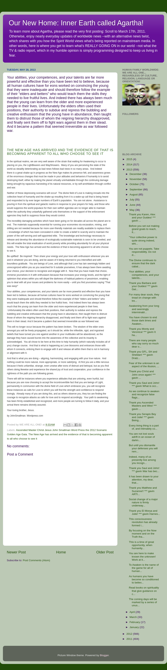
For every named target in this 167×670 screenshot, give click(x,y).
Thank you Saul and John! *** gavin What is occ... (144, 384)
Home (61, 552)
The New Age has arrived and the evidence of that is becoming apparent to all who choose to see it (60, 152)
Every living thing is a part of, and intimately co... (144, 427)
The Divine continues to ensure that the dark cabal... (142, 263)
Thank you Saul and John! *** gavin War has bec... (144, 470)
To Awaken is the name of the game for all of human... (144, 568)
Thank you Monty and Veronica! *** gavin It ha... (142, 332)
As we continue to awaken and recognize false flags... (144, 394)
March (133, 617)
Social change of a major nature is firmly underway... (143, 502)
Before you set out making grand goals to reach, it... (144, 229)
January (135, 627)
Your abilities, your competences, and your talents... (144, 274)
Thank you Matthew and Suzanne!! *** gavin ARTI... (143, 490)
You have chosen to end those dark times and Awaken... (143, 320)
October (135, 184)
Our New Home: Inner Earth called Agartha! (76, 23)
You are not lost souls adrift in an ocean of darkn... (142, 436)
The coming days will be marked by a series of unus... (143, 602)
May (132, 209)
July (132, 199)
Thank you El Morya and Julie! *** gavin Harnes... (144, 512)
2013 (129, 169)
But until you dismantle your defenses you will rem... (143, 448)
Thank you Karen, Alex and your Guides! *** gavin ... (142, 217)
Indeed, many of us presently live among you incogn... (142, 459)
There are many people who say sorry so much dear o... (144, 343)
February (135, 622)
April (133, 612)
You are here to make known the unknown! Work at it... (142, 556)
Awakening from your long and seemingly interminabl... (144, 309)
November (136, 179)
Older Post (105, 552)
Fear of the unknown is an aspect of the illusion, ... (144, 365)
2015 (129, 159)
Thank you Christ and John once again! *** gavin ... (142, 374)
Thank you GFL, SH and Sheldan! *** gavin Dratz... (143, 354)
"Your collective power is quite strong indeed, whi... (143, 240)
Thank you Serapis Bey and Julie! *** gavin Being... (142, 417)
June (133, 204)
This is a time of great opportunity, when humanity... (141, 545)
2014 (129, 164)
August (134, 194)
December (136, 174)
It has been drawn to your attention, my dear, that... (143, 479)
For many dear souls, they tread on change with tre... (144, 297)
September (136, 189)
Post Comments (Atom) (36, 560)
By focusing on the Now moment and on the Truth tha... (143, 533)
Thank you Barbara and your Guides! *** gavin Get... (143, 286)
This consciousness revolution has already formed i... (143, 522)
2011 (129, 638)
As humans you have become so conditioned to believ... (144, 579)
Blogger (104, 655)
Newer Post (16, 552)
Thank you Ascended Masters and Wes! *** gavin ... (143, 405)
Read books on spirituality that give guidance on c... (144, 590)
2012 (129, 633)
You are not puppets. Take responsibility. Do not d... (144, 251)
